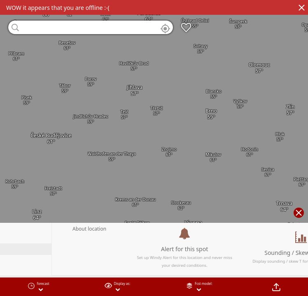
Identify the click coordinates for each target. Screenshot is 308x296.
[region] (154, 148)
